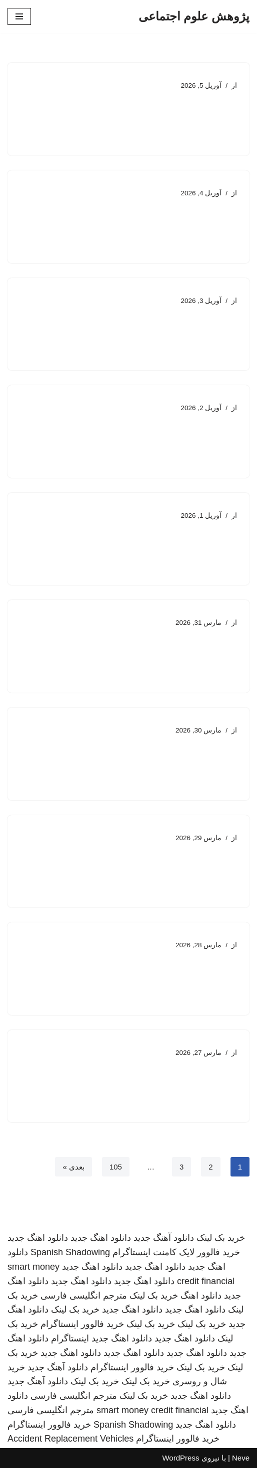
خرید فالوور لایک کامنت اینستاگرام (176, 1252)
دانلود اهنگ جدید (100, 1238)
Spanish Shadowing (70, 1252)
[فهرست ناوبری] (19, 16)
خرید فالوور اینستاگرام (82, 1324)
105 (116, 1167)
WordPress (180, 1458)
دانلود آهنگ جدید (164, 1238)
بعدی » (73, 1167)
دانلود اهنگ (201, 1296)
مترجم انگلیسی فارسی (83, 1296)
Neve (241, 1458)
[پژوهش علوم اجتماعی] (194, 16)
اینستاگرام (70, 1338)
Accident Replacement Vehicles (71, 1439)
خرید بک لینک (220, 1238)
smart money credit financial (152, 1410)
